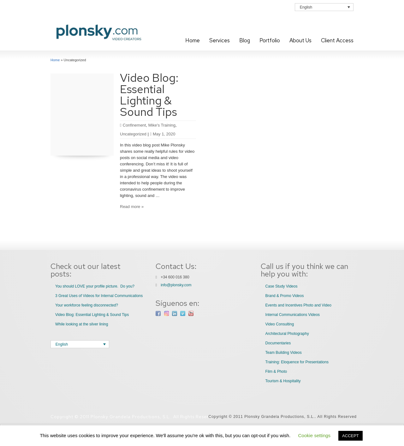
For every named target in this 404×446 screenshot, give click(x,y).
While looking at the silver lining (81, 324)
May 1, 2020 (162, 134)
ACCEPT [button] (350, 435)
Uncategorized (133, 134)
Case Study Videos (281, 286)
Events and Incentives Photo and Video (298, 305)
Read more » (132, 206)
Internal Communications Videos (292, 314)
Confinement (134, 125)
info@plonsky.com (176, 285)
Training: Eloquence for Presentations (297, 362)
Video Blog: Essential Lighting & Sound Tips (149, 94)
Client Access (337, 40)
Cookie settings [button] (314, 435)
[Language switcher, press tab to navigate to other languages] (324, 7)
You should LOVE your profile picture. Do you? (94, 286)
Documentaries (278, 343)
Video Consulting (279, 324)
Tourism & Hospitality (283, 381)
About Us (300, 40)
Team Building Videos (283, 352)
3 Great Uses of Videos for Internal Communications (99, 296)
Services (219, 40)
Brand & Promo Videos (284, 296)
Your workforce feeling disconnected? (86, 305)
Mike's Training (161, 125)
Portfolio (269, 40)
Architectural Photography (287, 333)
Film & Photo (276, 371)
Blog (244, 40)
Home (192, 40)
